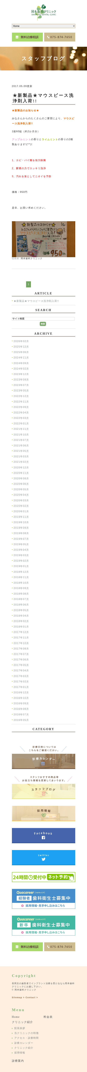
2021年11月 (21, 429)
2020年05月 (21, 489)
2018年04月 (21, 615)
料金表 (48, 1017)
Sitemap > (18, 997)
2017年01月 (21, 687)
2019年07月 (21, 539)
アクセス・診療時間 (26, 1038)
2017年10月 (21, 643)
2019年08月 (21, 533)
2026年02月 (21, 341)
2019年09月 (21, 528)
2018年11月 (21, 577)
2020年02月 (21, 506)
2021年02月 (21, 462)
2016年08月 (21, 709)
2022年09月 (21, 407)
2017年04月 (21, 670)
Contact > (31, 997)
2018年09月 (21, 588)
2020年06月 (21, 484)
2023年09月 (21, 379)
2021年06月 (21, 445)
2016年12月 (21, 692)
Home (16, 1017)
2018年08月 (21, 594)
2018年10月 (21, 582)
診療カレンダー (23, 1043)
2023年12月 (21, 374)
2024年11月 (21, 357)
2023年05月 (21, 390)
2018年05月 (21, 610)
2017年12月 (21, 632)
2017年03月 (21, 676)
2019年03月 (21, 555)
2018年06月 (21, 604)
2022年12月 (21, 396)
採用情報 (19, 1053)
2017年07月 (21, 654)
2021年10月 (21, 434)
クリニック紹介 (22, 1022)
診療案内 (18, 1060)
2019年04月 (21, 550)
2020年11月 (21, 473)
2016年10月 (21, 698)
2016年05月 (21, 720)
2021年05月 (21, 451)
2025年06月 (21, 352)
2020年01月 (21, 511)
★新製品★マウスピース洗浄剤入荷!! (36, 301)
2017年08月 (21, 648)
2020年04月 (21, 495)
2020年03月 (21, 500)
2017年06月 (21, 659)
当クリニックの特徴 (26, 1033)
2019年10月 (21, 522)
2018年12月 (21, 572)
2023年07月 (21, 385)
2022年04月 (21, 412)
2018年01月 (21, 626)
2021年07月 (21, 440)
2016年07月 (21, 714)
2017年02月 (21, 681)
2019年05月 (21, 544)
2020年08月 (21, 478)
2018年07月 (21, 599)
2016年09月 (21, 703)
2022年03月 (21, 418)
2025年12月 (21, 346)
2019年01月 (21, 566)
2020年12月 (21, 467)
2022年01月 (21, 423)
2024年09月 (21, 363)
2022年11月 (21, 401)
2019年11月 (21, 517)
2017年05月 (21, 665)
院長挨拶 (19, 1028)
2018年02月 (21, 621)
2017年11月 (21, 637)
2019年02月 (21, 561)
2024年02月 (21, 368)
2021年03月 (21, 456)
